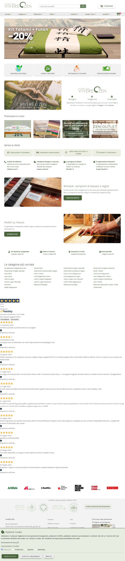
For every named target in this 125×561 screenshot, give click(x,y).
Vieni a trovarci (53, 528)
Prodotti (73, 523)
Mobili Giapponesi (10, 287)
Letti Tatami (97, 282)
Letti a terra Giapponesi (72, 274)
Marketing (41, 549)
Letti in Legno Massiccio (42, 282)
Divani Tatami (98, 271)
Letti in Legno (9, 279)
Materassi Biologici (40, 284)
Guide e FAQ (90, 14)
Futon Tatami (38, 274)
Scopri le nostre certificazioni (98, 506)
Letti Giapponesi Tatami (102, 276)
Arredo (8, 14)
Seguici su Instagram (101, 522)
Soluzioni (74, 14)
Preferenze (19, 549)
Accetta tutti (10, 556)
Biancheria (38, 14)
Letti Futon (8, 276)
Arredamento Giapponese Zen (15, 268)
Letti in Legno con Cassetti (73, 279)
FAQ (71, 519)
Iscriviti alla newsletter (102, 519)
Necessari (7, 549)
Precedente (5, 319)
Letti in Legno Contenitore (102, 279)
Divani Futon (38, 268)
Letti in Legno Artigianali (42, 279)
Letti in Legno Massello (12, 282)
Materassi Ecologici (70, 284)
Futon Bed (8, 274)
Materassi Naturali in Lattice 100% (105, 284)
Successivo (15, 319)
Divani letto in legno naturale (14, 271)
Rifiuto (49, 556)
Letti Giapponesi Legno (72, 276)
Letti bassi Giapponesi (101, 274)
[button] (83, 6)
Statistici (30, 549)
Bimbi (52, 14)
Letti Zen (7, 284)
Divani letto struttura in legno (74, 271)
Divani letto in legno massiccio (104, 268)
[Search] (59, 6)
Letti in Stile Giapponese (72, 282)
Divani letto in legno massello (74, 268)
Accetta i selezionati (31, 556)
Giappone (22, 14)
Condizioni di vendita (77, 528)
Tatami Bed (97, 287)
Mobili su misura (53, 523)
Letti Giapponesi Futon (42, 276)
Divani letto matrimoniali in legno (45, 271)
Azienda (106, 14)
